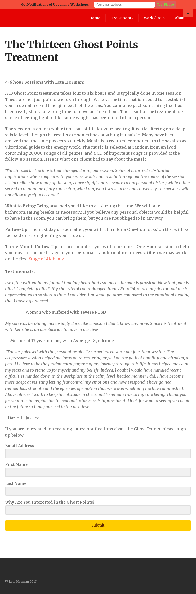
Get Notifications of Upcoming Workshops (55, 4)
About (180, 17)
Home (94, 17)
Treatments (122, 17)
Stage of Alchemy (46, 258)
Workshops (154, 17)
